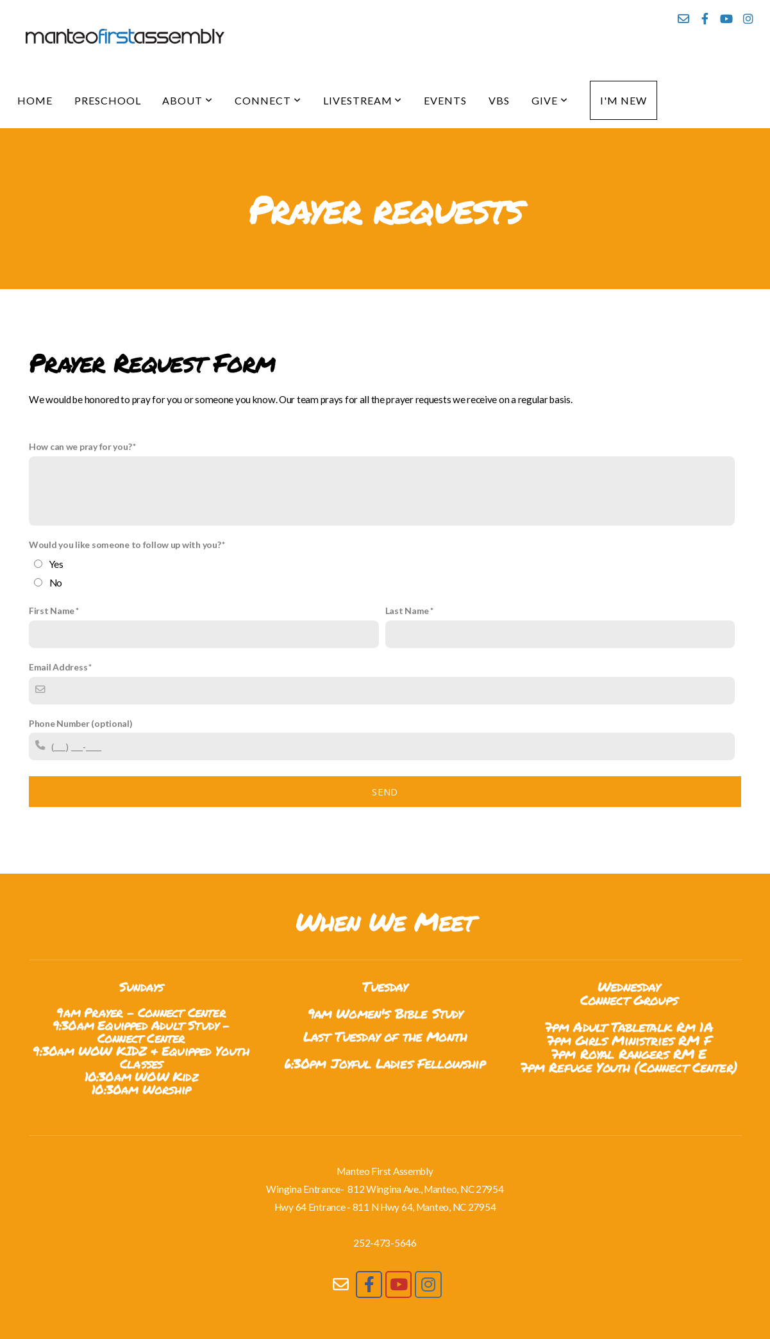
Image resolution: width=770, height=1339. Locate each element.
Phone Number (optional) (81, 723)
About (187, 100)
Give (549, 100)
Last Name (407, 610)
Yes (56, 564)
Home (35, 100)
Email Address (58, 666)
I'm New (623, 100)
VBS (499, 100)
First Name (51, 610)
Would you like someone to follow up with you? (125, 544)
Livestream (363, 100)
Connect (268, 100)
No (55, 582)
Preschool (107, 100)
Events (445, 100)
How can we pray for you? (80, 446)
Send (385, 791)
